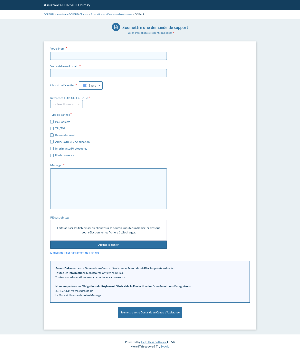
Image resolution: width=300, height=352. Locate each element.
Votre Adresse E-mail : (64, 66)
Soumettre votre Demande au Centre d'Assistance (150, 312)
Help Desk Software (154, 342)
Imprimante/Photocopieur (72, 148)
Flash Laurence (64, 155)
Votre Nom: (57, 48)
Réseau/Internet (65, 135)
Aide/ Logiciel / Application (72, 141)
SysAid (165, 346)
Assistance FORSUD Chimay (67, 5)
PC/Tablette (62, 121)
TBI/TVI (60, 128)
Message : (56, 165)
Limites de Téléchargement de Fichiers (74, 252)
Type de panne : (60, 114)
